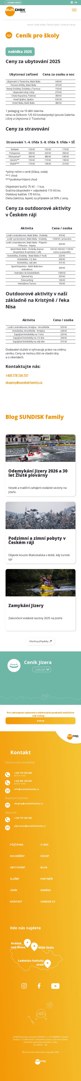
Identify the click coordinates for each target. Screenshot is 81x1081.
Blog (43, 867)
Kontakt (16, 901)
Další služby (40, 24)
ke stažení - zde (40, 1044)
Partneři (46, 878)
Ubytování (17, 867)
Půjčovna (16, 844)
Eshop (44, 856)
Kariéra (45, 890)
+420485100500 (13, 2)
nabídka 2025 (20, 51)
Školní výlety (53, 24)
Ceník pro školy (68, 24)
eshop (40, 720)
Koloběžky (17, 856)
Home (30, 24)
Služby (14, 878)
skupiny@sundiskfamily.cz (24, 382)
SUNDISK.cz (47, 901)
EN (76, 2)
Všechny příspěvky (38, 641)
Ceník (13, 890)
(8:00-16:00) (23, 774)
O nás (44, 844)
